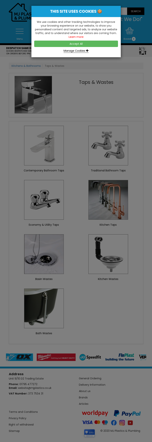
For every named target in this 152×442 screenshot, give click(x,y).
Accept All (76, 44)
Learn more (76, 37)
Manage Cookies (76, 51)
